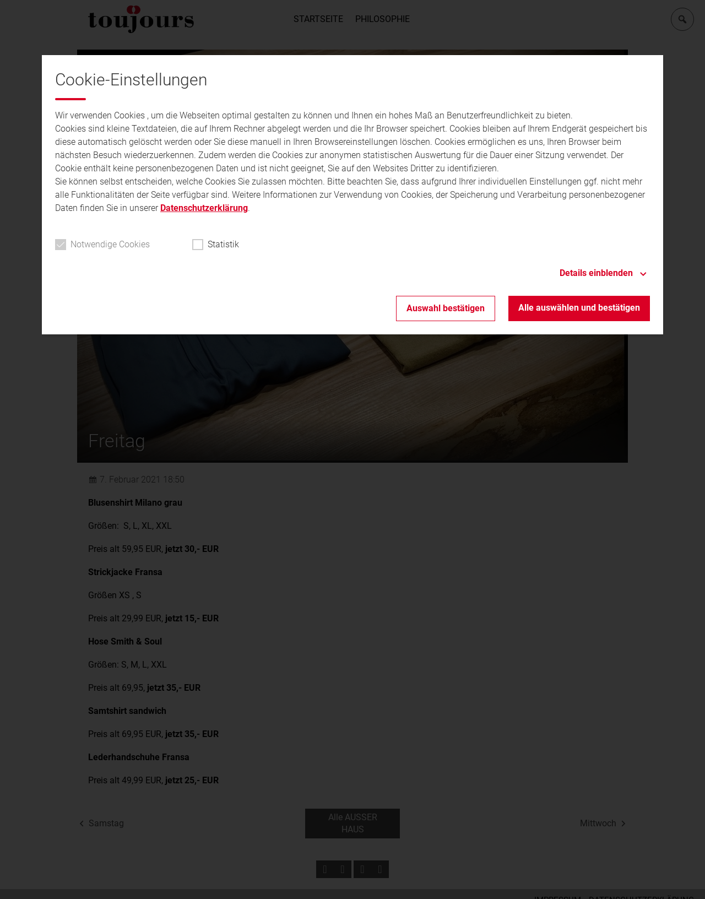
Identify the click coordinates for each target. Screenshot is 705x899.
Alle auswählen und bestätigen (579, 307)
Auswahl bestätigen (445, 308)
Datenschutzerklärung (204, 208)
